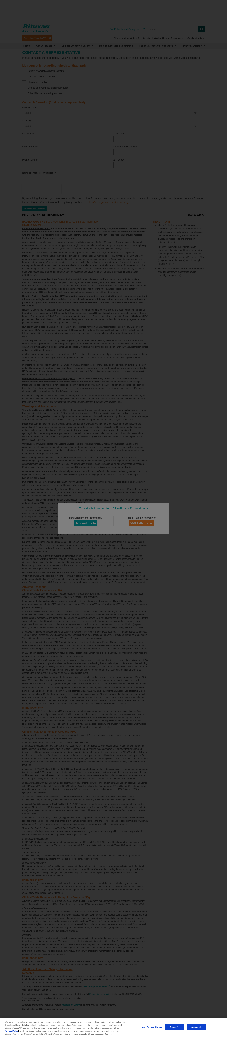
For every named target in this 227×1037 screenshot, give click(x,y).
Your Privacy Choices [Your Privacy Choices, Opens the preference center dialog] (152, 1027)
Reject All (174, 1027)
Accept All (196, 1027)
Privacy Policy (11, 1031)
